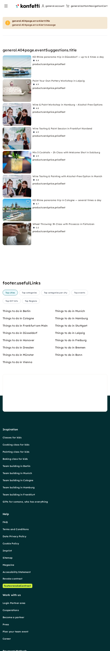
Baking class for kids (15, 458)
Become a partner (13, 617)
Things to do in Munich (70, 311)
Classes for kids (12, 437)
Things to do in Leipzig (70, 333)
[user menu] (52, 6)
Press (6, 624)
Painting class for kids (16, 451)
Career (7, 638)
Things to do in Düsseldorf (20, 333)
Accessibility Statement (17, 572)
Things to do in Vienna (17, 362)
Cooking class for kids (16, 444)
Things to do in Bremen (70, 347)
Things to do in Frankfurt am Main (25, 325)
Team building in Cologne (18, 480)
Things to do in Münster (18, 354)
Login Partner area (14, 603)
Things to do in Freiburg (71, 340)
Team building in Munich (17, 473)
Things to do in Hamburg (71, 318)
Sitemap (7, 557)
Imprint (7, 550)
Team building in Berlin (16, 466)
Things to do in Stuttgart (71, 325)
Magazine (8, 564)
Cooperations (11, 610)
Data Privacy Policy (14, 536)
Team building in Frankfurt (19, 494)
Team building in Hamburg (19, 487)
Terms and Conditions (16, 529)
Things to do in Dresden (18, 347)
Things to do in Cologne (18, 318)
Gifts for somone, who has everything (25, 501)
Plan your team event (15, 631)
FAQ (5, 522)
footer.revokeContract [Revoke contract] (17, 585)
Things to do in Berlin (17, 311)
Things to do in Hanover (18, 340)
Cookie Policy (11, 543)
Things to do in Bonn (68, 354)
